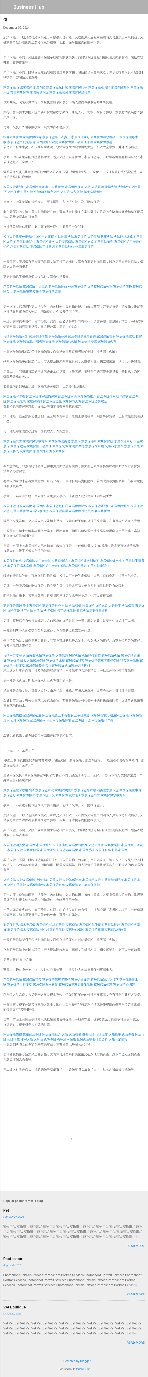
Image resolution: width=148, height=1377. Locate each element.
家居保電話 (18, 446)
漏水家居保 (57, 451)
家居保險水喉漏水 (35, 441)
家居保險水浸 (67, 396)
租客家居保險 (12, 137)
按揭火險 (111, 187)
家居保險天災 (72, 401)
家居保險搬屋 (52, 401)
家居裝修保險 (39, 92)
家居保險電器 (51, 292)
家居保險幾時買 (80, 92)
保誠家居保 (24, 87)
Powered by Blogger (74, 1361)
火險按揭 (61, 237)
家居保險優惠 (103, 142)
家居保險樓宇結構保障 (41, 396)
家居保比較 (105, 441)
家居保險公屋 (58, 336)
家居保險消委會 (59, 441)
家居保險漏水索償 (45, 142)
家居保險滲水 (26, 341)
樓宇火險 (53, 192)
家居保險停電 (87, 341)
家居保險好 (34, 401)
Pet (6, 1210)
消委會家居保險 (108, 790)
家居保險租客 (32, 137)
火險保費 (13, 192)
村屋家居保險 (19, 92)
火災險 (65, 192)
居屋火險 (107, 237)
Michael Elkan (83, 1369)
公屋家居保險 (84, 247)
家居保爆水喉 (94, 446)
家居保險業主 (12, 441)
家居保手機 (132, 446)
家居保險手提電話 (19, 142)
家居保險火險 (111, 655)
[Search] (142, 8)
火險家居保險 (77, 237)
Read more (136, 1246)
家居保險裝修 (65, 247)
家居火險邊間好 (14, 187)
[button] (142, 21)
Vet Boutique (14, 1307)
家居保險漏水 (120, 87)
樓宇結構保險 (93, 192)
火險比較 (124, 187)
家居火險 (27, 192)
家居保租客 (103, 850)
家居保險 (9, 87)
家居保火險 (60, 446)
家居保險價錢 (35, 187)
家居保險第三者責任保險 (76, 142)
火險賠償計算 (123, 237)
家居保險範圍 (58, 92)
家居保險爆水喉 (108, 396)
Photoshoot (13, 1259)
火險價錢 (40, 192)
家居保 (75, 441)
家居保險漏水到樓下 (105, 137)
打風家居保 (24, 451)
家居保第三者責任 (39, 446)
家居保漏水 (89, 441)
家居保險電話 (125, 336)
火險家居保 (96, 845)
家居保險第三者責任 (56, 137)
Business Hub (28, 7)
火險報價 (97, 187)
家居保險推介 (74, 187)
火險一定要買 (44, 237)
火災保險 (76, 192)
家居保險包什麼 (57, 87)
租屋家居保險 (119, 715)
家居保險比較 (78, 87)
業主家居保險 (54, 187)
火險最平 (115, 606)
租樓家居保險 (45, 341)
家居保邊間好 (80, 137)
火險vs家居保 (114, 446)
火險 (87, 187)
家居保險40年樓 (14, 396)
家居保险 (39, 87)
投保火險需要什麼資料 (18, 237)
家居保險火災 (107, 341)
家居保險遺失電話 (94, 401)
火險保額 (93, 237)
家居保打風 (41, 451)
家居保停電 (76, 446)
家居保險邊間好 (99, 87)
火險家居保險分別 (99, 287)
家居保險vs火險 (66, 341)
